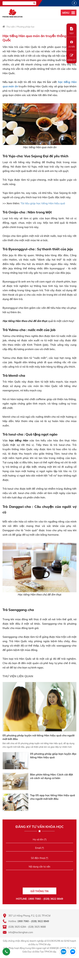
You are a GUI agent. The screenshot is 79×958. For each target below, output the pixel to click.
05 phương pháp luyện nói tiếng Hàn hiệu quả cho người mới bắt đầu (38, 737)
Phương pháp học (25, 26)
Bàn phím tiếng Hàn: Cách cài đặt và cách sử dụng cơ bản (51, 776)
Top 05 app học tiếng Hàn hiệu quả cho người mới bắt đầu (52, 797)
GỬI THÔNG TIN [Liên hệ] (39, 891)
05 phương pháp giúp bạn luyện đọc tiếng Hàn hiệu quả (53, 755)
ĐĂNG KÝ (71, 57)
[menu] (68, 13)
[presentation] (39, 880)
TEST (71, 31)
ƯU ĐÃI (71, 44)
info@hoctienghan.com (20, 932)
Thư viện (10, 26)
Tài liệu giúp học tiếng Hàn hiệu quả (43, 203)
